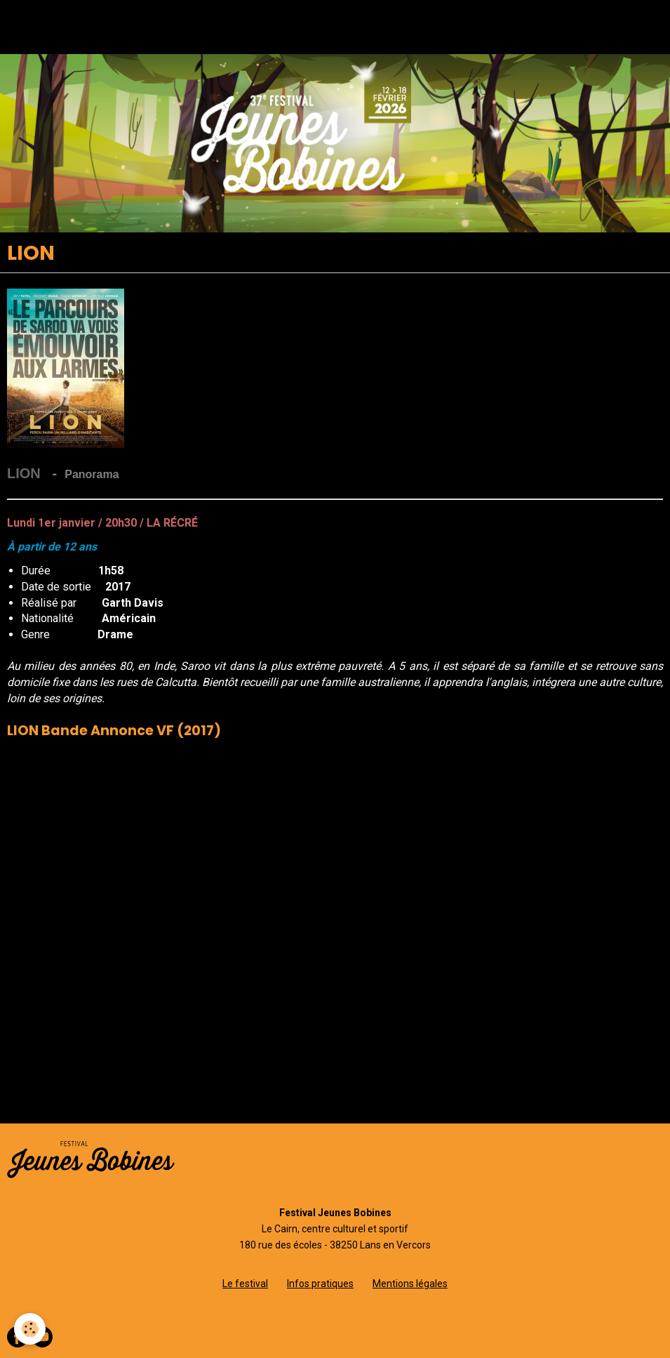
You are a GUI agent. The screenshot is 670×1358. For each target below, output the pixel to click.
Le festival (245, 1283)
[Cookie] (30, 1329)
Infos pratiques (320, 1283)
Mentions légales (410, 1283)
